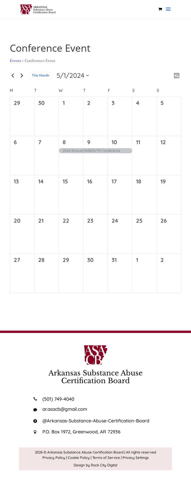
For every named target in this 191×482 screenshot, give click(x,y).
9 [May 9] (88, 142)
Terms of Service (106, 457)
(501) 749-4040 (58, 399)
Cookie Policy (79, 457)
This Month (40, 75)
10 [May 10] (114, 142)
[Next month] (21, 75)
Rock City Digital (104, 465)
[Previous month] (12, 75)
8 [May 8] (64, 142)
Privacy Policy (53, 457)
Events (15, 61)
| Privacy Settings (135, 457)
